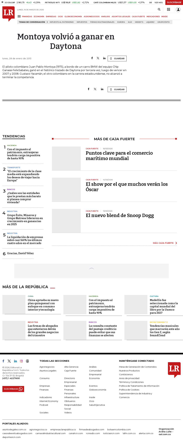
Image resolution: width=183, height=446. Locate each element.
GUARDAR (117, 58)
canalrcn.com (76, 432)
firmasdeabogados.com (91, 429)
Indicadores (46, 396)
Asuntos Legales (48, 370)
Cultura (154, 296)
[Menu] (19, 16)
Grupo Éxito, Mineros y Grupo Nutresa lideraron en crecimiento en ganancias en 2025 (25, 220)
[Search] (159, 9)
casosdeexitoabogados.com (17, 432)
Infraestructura (71, 396)
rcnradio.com (93, 432)
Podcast (44, 404)
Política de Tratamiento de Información (139, 385)
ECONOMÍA (39, 16)
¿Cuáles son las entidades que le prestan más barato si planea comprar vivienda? (24, 198)
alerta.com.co (146, 432)
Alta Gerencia (71, 366)
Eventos (93, 385)
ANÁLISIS (105, 16)
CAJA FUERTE (138, 16)
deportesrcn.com (11, 436)
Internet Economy (49, 400)
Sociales (44, 412)
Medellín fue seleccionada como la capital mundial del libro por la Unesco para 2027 (164, 306)
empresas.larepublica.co (63, 429)
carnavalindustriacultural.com (50, 432)
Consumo (45, 377)
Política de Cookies (129, 389)
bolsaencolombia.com (119, 429)
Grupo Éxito (163, 22)
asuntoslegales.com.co (14, 429)
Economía (94, 377)
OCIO (60, 16)
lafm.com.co (129, 432)
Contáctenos (126, 373)
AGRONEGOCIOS (92, 16)
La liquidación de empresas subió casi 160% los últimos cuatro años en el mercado (25, 240)
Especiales (69, 385)
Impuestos (82, 22)
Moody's (139, 22)
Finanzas (44, 389)
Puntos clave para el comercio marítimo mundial (119, 155)
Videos (67, 412)
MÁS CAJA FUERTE (163, 243)
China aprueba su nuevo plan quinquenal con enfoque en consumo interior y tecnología (43, 304)
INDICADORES (153, 16)
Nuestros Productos (129, 370)
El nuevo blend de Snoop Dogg (120, 215)
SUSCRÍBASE (174, 2)
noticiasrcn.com (111, 432)
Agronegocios (47, 366)
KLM (130, 22)
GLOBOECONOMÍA (73, 16)
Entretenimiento (159, 321)
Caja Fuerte (70, 370)
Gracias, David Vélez (20, 253)
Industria (12, 211)
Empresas (45, 385)
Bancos (11, 189)
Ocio (91, 400)
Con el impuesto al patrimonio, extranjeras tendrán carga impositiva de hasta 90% (23, 154)
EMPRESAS (51, 16)
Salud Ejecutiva (97, 404)
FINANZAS (27, 16)
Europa (121, 22)
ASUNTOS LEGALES (121, 16)
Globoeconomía (97, 389)
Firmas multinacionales (102, 22)
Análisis (92, 366)
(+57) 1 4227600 (11, 377)
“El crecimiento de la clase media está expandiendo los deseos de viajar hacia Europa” (24, 176)
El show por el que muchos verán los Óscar (127, 186)
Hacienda (12, 145)
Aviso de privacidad (129, 377)
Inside (92, 396)
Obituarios (69, 400)
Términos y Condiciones (131, 381)
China (30, 296)
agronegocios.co (38, 429)
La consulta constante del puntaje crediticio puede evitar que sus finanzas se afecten (103, 330)
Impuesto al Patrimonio (62, 22)
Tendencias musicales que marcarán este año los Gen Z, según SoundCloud (165, 330)
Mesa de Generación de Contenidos (137, 366)
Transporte (13, 167)
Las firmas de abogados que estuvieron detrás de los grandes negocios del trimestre (43, 330)
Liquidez (150, 22)
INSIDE (164, 16)
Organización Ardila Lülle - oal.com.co (166, 431)
